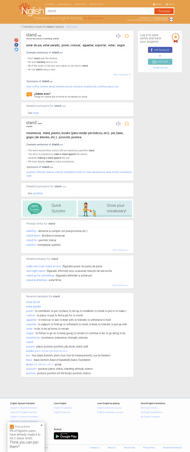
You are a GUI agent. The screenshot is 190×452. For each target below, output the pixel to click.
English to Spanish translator (23, 408)
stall (29, 175)
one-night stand (35, 270)
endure (44, 86)
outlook (59, 172)
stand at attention (37, 280)
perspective (98, 172)
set (116, 86)
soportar (31, 324)
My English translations (152, 412)
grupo (29, 364)
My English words (149, 408)
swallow (88, 86)
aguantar (31, 319)
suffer (35, 86)
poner (29, 310)
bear (29, 86)
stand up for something (40, 275)
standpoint (70, 172)
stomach (78, 86)
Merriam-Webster (161, 18)
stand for (32, 240)
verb (68, 26)
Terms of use (129, 448)
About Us (112, 448)
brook (68, 86)
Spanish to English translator (23, 412)
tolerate (60, 86)
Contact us (94, 448)
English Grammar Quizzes (109, 408)
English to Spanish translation (24, 417)
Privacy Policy (149, 448)
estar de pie (33, 302)
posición (31, 368)
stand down (33, 235)
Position (38, 193)
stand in (31, 244)
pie (28, 355)
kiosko (30, 350)
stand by (31, 231)
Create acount (160, 67)
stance (50, 172)
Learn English (64, 4)
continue (102, 86)
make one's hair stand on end (43, 266)
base (108, 172)
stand (29, 342)
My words (49, 4)
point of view (84, 172)
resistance (125, 172)
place (111, 86)
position (31, 172)
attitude (41, 172)
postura (30, 373)
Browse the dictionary (172, 448)
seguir (30, 333)
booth (115, 172)
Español (157, 4)
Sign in (170, 4)
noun (74, 26)
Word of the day (96, 4)
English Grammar (62, 412)
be (95, 86)
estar (29, 328)
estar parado (33, 306)
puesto (30, 346)
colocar (30, 315)
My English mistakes (150, 417)
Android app (80, 4)
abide (52, 86)
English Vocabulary (63, 408)
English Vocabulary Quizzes (110, 412)
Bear (36, 112)
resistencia (32, 337)
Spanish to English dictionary (24, 421)
